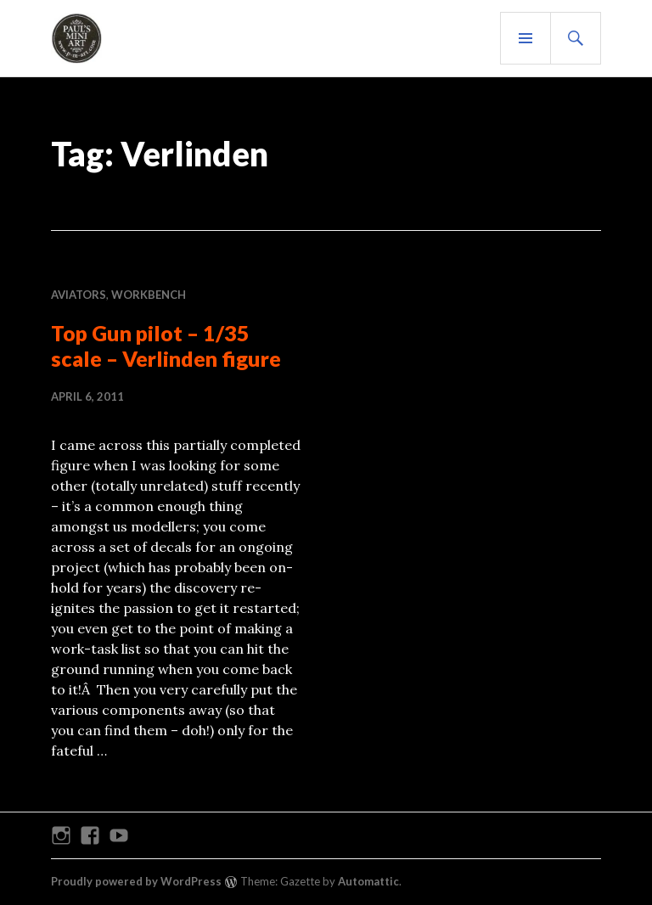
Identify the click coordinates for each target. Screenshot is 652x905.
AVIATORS (78, 294)
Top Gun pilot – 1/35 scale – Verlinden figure (166, 345)
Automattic (368, 881)
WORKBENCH (148, 294)
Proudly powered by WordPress (136, 881)
